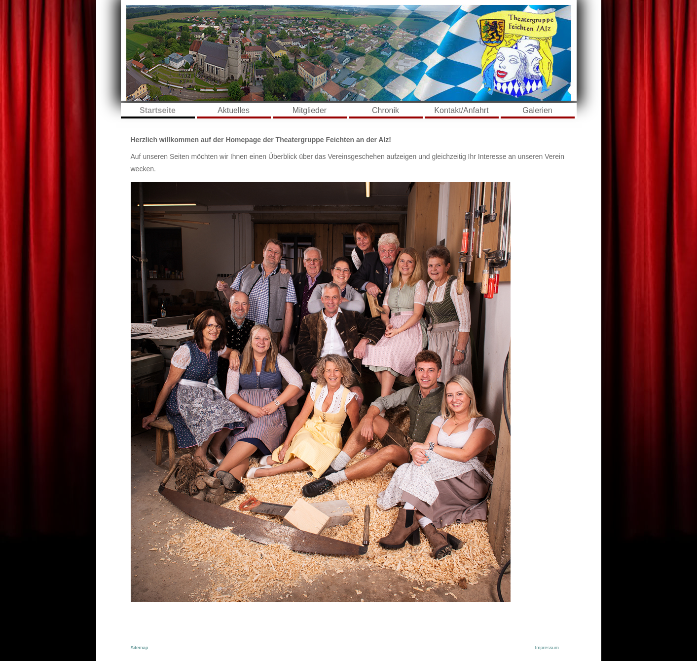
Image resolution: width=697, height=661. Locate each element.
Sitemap (139, 647)
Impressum (547, 647)
